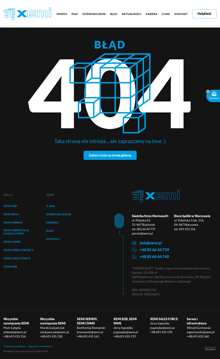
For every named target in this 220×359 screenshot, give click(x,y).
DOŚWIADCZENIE (94, 13)
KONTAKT (181, 13)
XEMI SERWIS (13, 222)
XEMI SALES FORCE (16, 258)
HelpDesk (204, 13)
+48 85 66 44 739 (150, 250)
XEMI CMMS (12, 241)
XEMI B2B (10, 266)
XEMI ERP (10, 206)
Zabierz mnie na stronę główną (110, 155)
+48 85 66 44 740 (150, 256)
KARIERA (151, 13)
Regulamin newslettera (40, 346)
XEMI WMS (11, 214)
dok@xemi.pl (147, 243)
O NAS (166, 13)
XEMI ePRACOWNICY (18, 250)
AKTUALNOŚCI (131, 13)
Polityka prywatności (14, 346)
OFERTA (62, 13)
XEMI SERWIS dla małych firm (16, 232)
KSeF (75, 13)
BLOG (113, 13)
